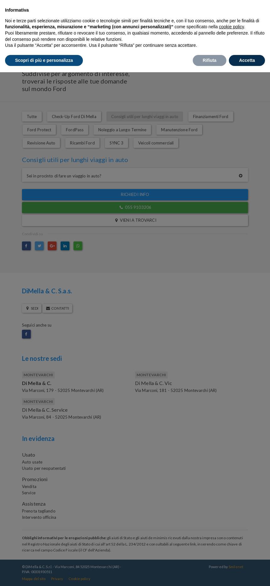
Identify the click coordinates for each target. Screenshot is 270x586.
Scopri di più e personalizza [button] (44, 60)
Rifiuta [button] (210, 60)
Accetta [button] (247, 60)
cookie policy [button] (231, 26)
